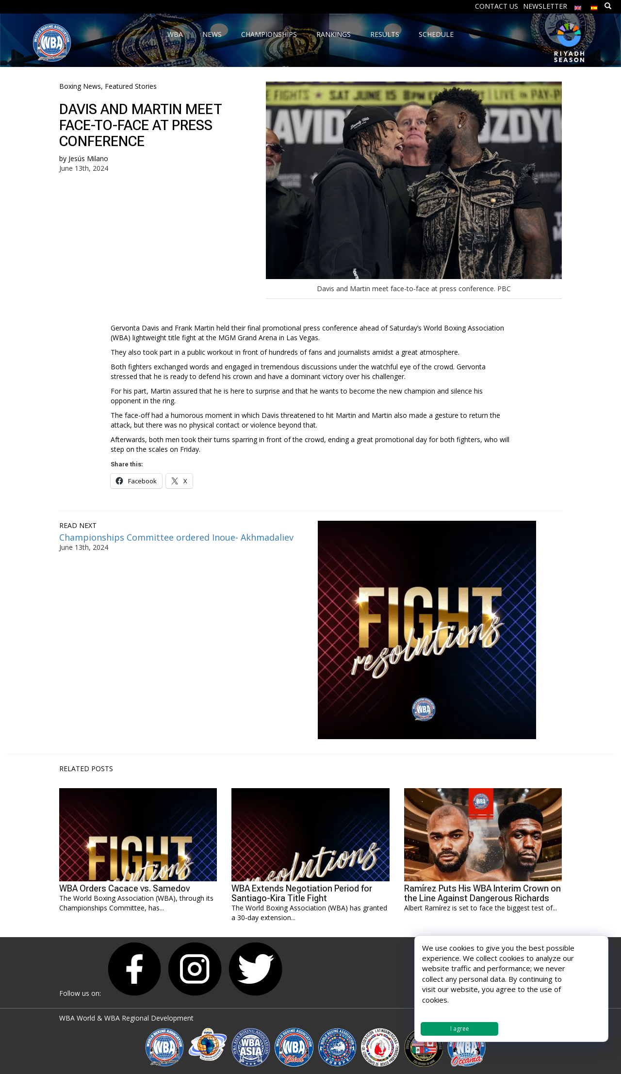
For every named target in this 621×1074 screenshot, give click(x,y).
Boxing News (80, 86)
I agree (459, 1028)
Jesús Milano (88, 158)
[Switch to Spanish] (594, 5)
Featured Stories (131, 86)
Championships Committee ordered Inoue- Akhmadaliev (177, 537)
